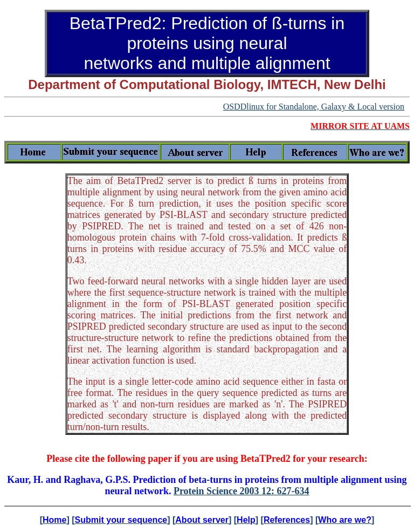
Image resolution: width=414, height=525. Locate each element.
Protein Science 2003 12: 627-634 (241, 491)
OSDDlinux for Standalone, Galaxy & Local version (313, 106)
